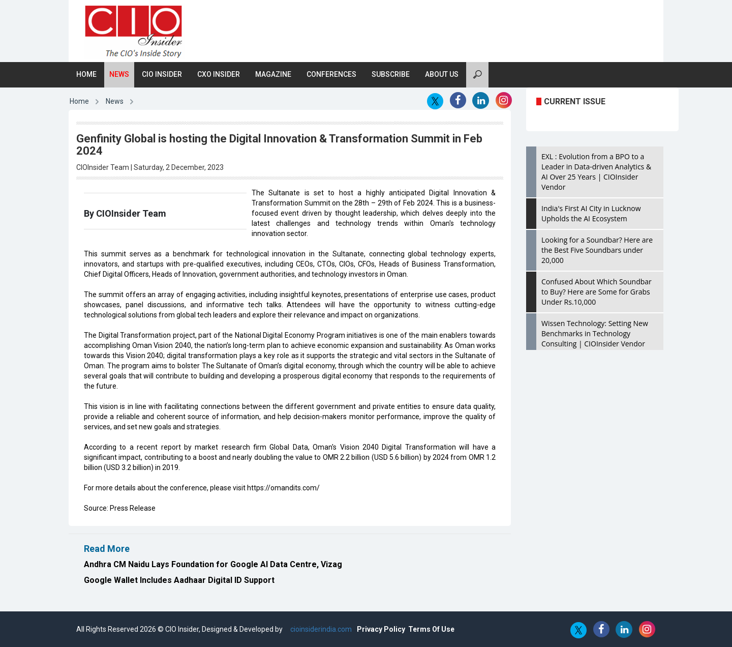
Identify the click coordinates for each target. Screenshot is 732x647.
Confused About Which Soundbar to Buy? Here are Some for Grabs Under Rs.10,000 (596, 292)
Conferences (331, 74)
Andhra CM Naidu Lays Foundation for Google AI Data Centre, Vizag (213, 564)
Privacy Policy (381, 629)
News (119, 74)
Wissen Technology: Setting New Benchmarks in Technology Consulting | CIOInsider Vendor (594, 333)
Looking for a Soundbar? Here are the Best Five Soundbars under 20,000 (597, 250)
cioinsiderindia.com (320, 629)
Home (86, 74)
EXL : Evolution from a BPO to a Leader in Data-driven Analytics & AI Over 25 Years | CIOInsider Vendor (596, 172)
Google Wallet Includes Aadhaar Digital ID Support (179, 580)
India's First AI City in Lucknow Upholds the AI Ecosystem (591, 213)
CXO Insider (218, 74)
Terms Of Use (431, 629)
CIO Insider (162, 74)
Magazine (273, 74)
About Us (442, 74)
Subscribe (391, 74)
